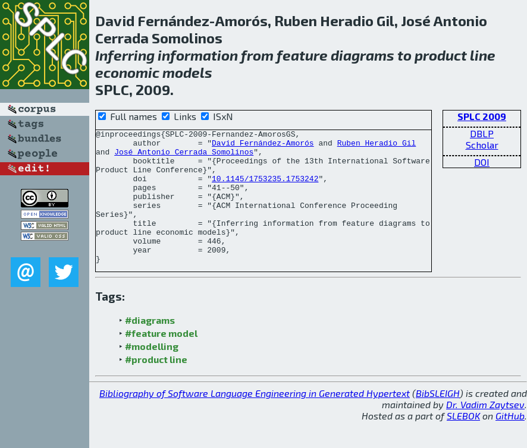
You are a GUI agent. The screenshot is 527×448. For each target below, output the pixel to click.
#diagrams (150, 346)
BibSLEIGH (438, 419)
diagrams (362, 55)
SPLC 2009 (481, 116)
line (482, 55)
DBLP (482, 133)
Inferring (125, 55)
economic (127, 72)
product (441, 55)
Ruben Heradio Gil (376, 146)
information (198, 55)
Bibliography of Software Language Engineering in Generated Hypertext (254, 419)
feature (302, 55)
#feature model (161, 359)
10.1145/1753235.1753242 (265, 189)
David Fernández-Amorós (263, 146)
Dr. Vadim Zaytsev (485, 431)
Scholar (482, 144)
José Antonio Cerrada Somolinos (183, 157)
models (187, 72)
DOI (482, 162)
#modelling (151, 372)
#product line (156, 386)
